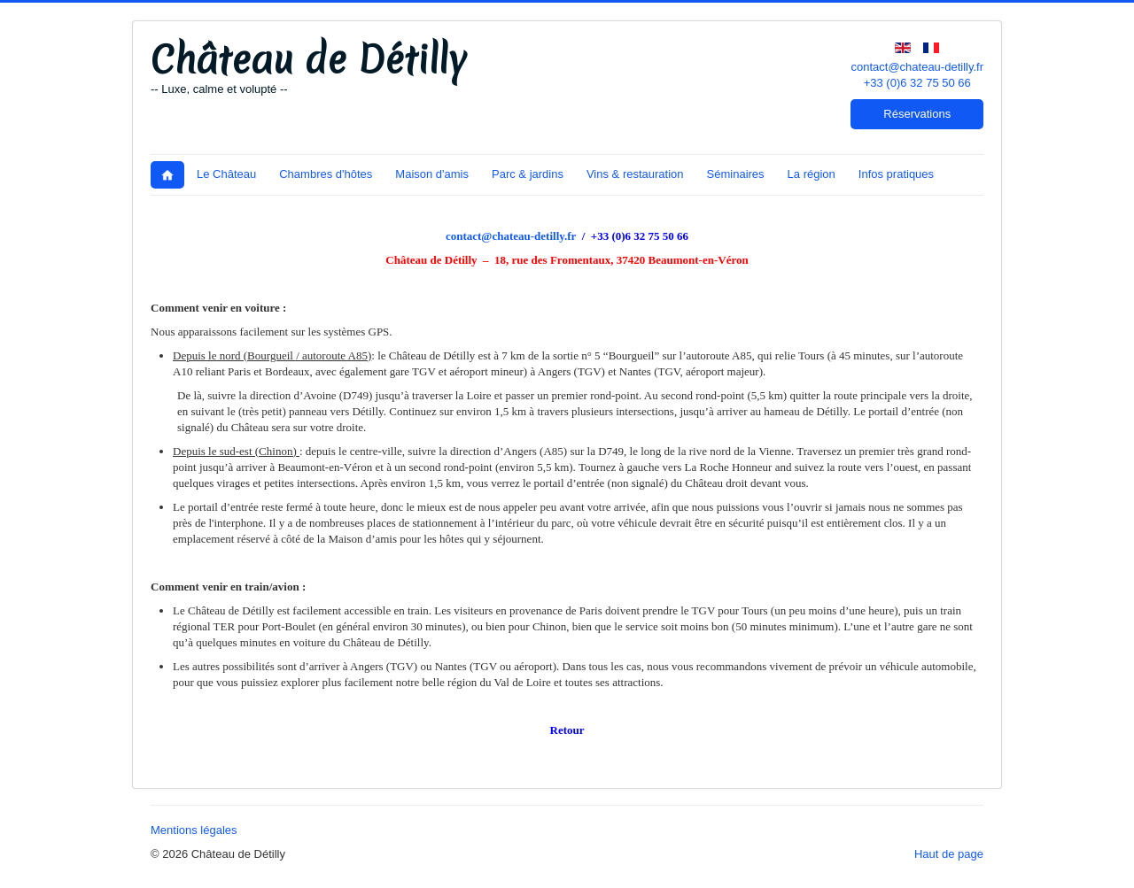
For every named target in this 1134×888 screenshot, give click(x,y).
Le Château (226, 174)
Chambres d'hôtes (325, 174)
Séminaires (736, 174)
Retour (567, 730)
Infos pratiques (896, 174)
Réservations (917, 113)
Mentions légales (194, 830)
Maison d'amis (432, 174)
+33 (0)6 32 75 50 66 (917, 82)
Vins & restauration (635, 174)
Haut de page (948, 854)
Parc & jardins (527, 174)
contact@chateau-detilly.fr (916, 66)
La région (811, 174)
